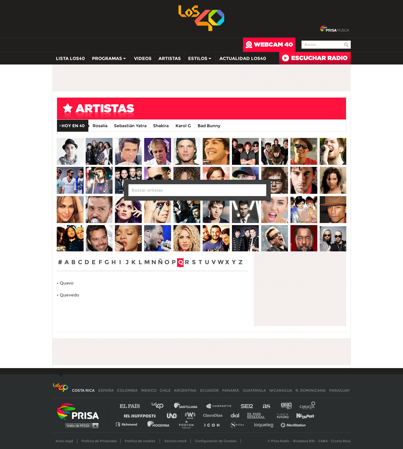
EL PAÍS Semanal (259, 415)
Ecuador (209, 390)
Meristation (294, 424)
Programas (107, 60)
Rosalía (100, 125)
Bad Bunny (209, 125)
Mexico (148, 390)
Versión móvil (175, 441)
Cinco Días (214, 415)
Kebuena (302, 415)
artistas (176, 110)
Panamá (230, 390)
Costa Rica (83, 390)
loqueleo (265, 424)
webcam (269, 45)
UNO (174, 415)
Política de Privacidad (98, 441)
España (106, 390)
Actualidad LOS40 (242, 58)
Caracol (307, 406)
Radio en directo (315, 58)
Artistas (170, 58)
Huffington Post (141, 415)
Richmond (129, 424)
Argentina (185, 390)
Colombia (127, 390)
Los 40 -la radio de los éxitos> (202, 17)
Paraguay (339, 390)
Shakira (161, 125)
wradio (191, 415)
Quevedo (69, 295)
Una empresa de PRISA (80, 410)
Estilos (198, 60)
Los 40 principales (162, 406)
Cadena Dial (237, 415)
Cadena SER (247, 406)
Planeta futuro (280, 415)
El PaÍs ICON (214, 424)
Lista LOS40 (70, 58)
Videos (143, 58)
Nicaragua (280, 390)
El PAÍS (133, 406)
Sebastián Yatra (130, 125)
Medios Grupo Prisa (80, 425)
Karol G (183, 125)
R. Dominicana (311, 390)
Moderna (159, 424)
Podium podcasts (188, 424)
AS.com (266, 406)
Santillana (190, 406)
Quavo (66, 283)
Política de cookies (140, 441)
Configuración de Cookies (216, 441)
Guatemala (254, 390)
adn (286, 406)
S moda (239, 424)
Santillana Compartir (221, 406)
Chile (165, 390)
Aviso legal (64, 441)
